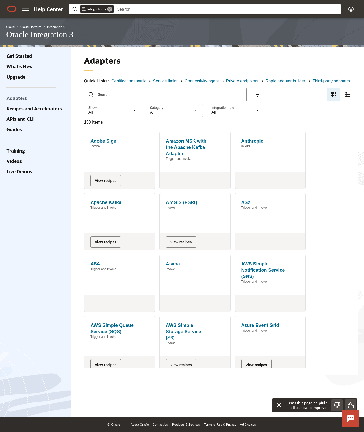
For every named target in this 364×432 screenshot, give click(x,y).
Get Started (19, 56)
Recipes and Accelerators (34, 108)
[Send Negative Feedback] (337, 405)
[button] (25, 9)
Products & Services (186, 424)
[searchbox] (227, 9)
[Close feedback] (279, 405)
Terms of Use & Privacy (220, 424)
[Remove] (110, 9)
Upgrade (15, 77)
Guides (14, 129)
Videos (14, 161)
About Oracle (140, 424)
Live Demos (19, 171)
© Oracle (113, 424)
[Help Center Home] (48, 9)
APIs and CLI (20, 119)
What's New (19, 66)
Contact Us (160, 424)
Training (15, 151)
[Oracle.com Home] (11, 8)
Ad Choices (248, 424)
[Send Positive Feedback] (350, 405)
